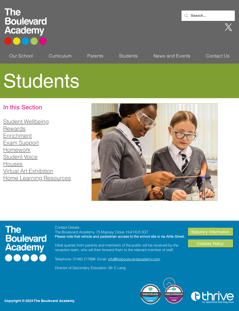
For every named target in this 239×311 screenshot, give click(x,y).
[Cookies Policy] (210, 243)
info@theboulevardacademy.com (134, 259)
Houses (13, 163)
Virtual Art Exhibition (28, 170)
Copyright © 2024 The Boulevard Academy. (39, 301)
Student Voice (20, 156)
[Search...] (208, 15)
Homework (16, 149)
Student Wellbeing (26, 121)
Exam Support (21, 142)
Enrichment (17, 135)
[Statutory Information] (210, 232)
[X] (228, 27)
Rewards (14, 128)
